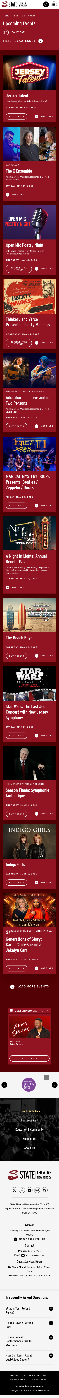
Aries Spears (17, 1044)
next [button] (55, 1085)
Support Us (29, 1138)
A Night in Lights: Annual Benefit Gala (26, 558)
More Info (47, 116)
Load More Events (33, 987)
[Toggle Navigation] (54, 4)
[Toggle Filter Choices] (24, 41)
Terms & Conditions (36, 1376)
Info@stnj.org (35, 1255)
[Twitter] (14, 1190)
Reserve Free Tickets (18, 269)
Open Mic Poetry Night (24, 245)
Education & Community (29, 1129)
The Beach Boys (19, 637)
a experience (29, 1386)
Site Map (15, 1376)
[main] (29, 540)
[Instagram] (37, 1190)
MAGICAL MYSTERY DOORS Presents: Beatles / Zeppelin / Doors (28, 482)
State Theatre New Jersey (23, 4)
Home (6, 16)
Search (46, 4)
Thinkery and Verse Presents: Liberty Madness (28, 322)
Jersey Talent (17, 95)
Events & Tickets (30, 1111)
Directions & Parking (32, 1239)
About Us (29, 1148)
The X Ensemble (19, 171)
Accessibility (39, 1379)
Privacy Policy (19, 1379)
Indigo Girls (15, 864)
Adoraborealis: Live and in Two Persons (27, 400)
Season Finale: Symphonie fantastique (27, 793)
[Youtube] (29, 1190)
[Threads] (45, 1190)
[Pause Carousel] (46, 1077)
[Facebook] (22, 1190)
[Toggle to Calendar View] (14, 32)
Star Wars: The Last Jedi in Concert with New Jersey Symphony (28, 712)
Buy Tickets (16, 116)
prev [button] (4, 1085)
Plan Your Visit (29, 1120)
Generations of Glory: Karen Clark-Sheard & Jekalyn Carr (24, 945)
